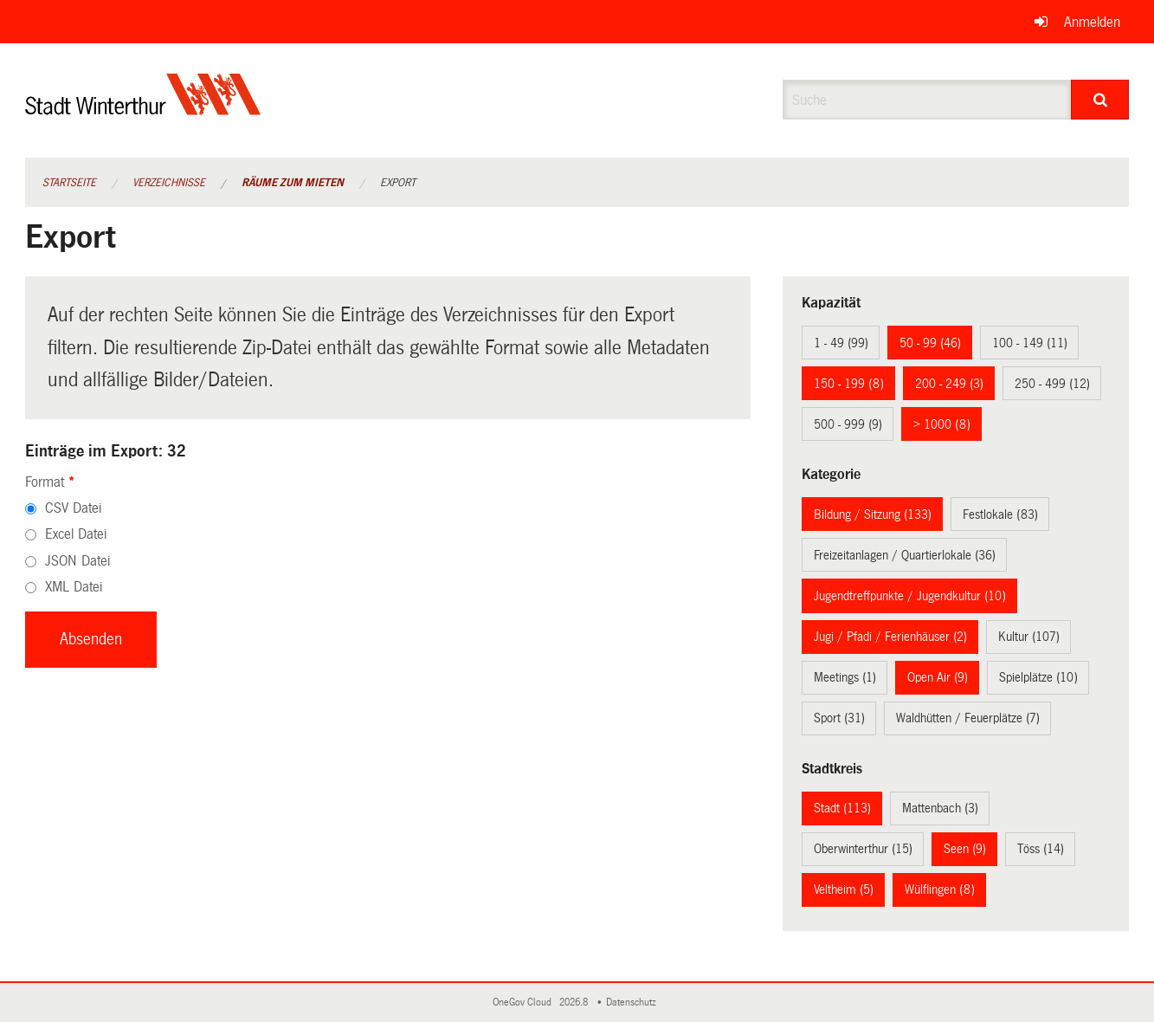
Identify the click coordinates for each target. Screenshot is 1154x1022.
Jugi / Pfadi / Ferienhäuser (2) (890, 637)
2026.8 (575, 1002)
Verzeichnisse (168, 183)
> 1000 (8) (941, 424)
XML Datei (73, 586)
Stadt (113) (842, 808)
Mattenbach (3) (940, 808)
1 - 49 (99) (841, 343)
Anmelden (1092, 22)
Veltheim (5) (844, 889)
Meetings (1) (845, 677)
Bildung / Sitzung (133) (873, 514)
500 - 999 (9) (848, 424)
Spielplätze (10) (1038, 677)
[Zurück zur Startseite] (143, 109)
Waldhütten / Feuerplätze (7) (968, 718)
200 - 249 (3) (949, 384)
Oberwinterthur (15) (863, 849)
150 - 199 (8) (849, 384)
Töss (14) (1040, 849)
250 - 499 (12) (1052, 384)
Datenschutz (633, 1002)
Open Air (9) (937, 677)
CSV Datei (73, 508)
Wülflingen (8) (940, 889)
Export (398, 183)
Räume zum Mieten (293, 183)
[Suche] (1100, 100)
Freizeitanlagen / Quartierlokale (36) (905, 555)
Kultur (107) (1029, 637)
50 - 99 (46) (930, 343)
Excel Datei (75, 534)
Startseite (69, 183)
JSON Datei (77, 560)
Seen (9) (965, 849)
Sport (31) (839, 718)
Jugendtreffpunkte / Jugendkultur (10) (910, 596)
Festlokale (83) (1000, 514)
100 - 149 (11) (1029, 343)
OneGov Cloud (525, 1002)
